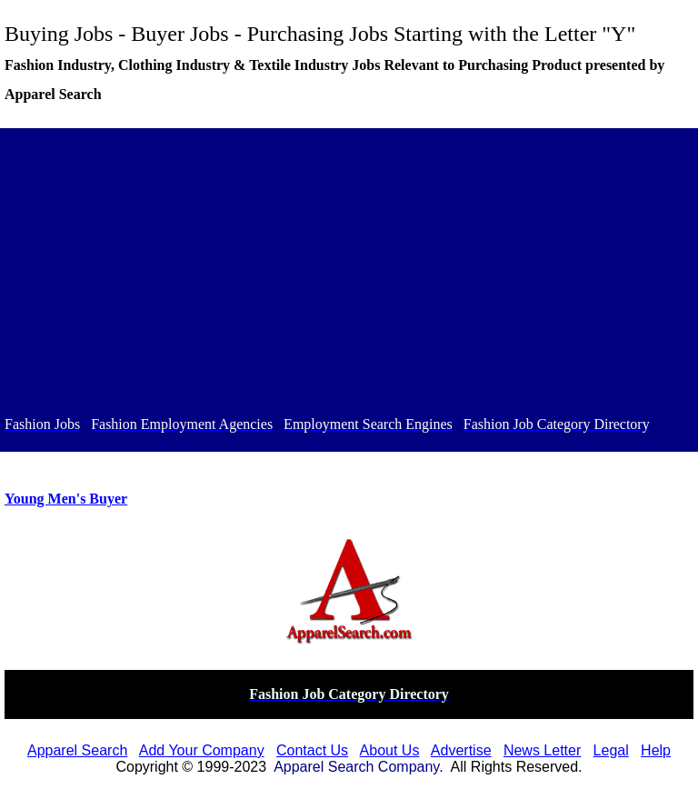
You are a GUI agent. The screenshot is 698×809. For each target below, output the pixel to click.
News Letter (542, 750)
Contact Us (312, 750)
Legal (611, 750)
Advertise (461, 750)
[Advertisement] (349, 274)
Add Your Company (201, 750)
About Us (390, 750)
